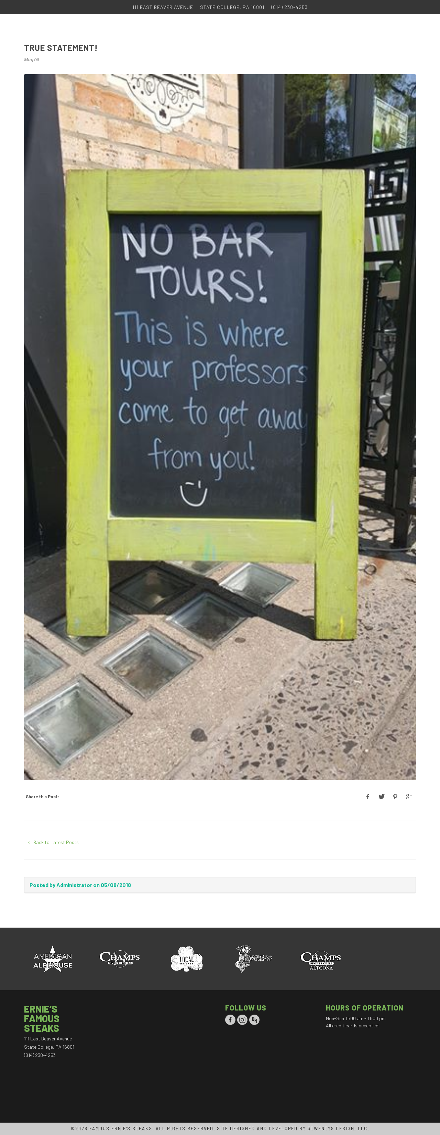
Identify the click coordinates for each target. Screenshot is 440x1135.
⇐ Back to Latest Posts (53, 842)
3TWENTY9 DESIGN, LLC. (338, 1128)
